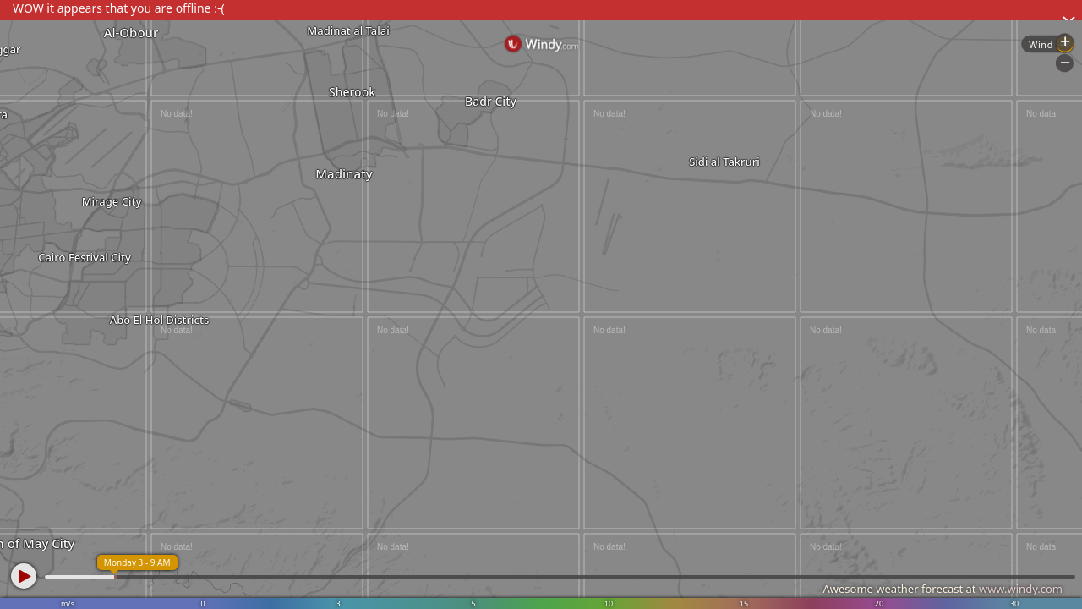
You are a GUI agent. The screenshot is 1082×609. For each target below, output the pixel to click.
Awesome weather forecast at (942, 588)
